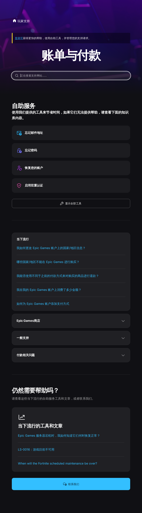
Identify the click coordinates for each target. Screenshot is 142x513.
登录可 (19, 38)
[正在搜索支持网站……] (71, 75)
